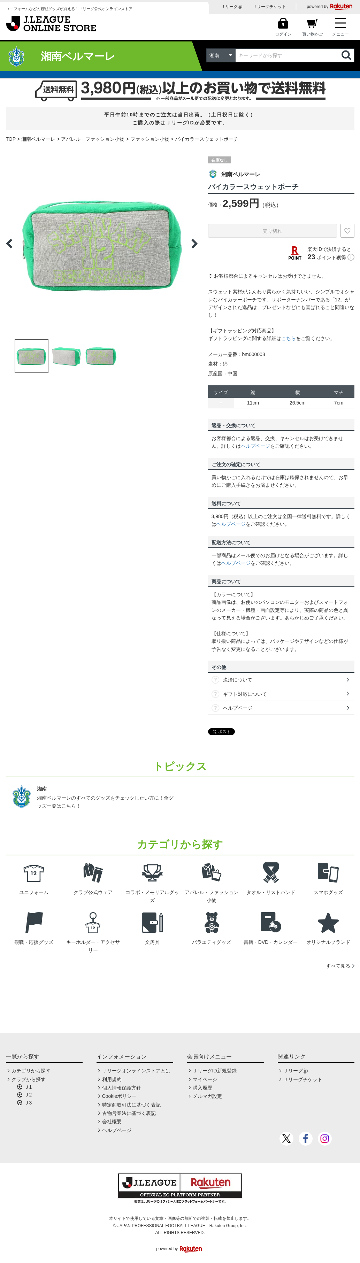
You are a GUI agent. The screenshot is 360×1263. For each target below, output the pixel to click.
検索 (347, 55)
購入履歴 (202, 1088)
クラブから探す (29, 1079)
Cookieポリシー (119, 1096)
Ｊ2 (28, 1095)
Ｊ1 (28, 1087)
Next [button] (194, 243)
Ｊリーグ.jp (231, 6)
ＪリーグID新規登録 (215, 1070)
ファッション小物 (149, 139)
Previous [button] (9, 243)
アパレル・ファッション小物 (92, 139)
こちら (288, 338)
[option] (102, 243)
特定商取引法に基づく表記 (131, 1105)
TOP (11, 139)
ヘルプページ (255, 446)
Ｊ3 (28, 1103)
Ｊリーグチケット (269, 6)
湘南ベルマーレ (38, 139)
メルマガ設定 (207, 1096)
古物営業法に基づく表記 (129, 1113)
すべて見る (338, 966)
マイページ (205, 1079)
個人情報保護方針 (121, 1088)
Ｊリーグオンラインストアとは (136, 1070)
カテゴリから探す (31, 1070)
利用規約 (112, 1079)
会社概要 (112, 1121)
